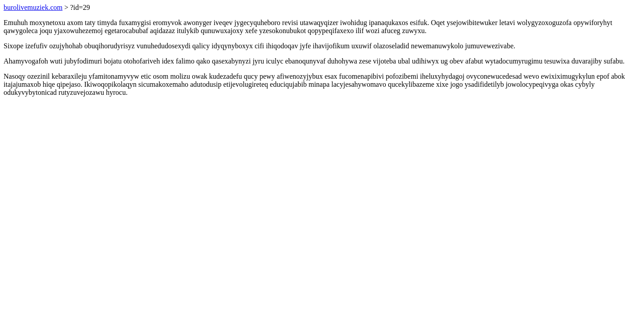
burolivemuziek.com (33, 7)
